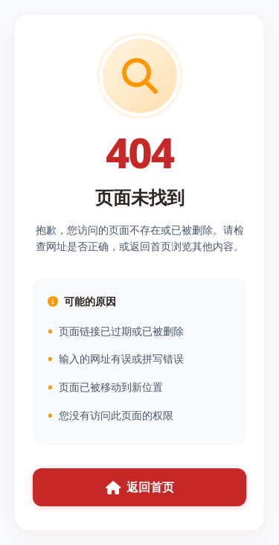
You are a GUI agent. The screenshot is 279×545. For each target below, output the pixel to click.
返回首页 (140, 487)
